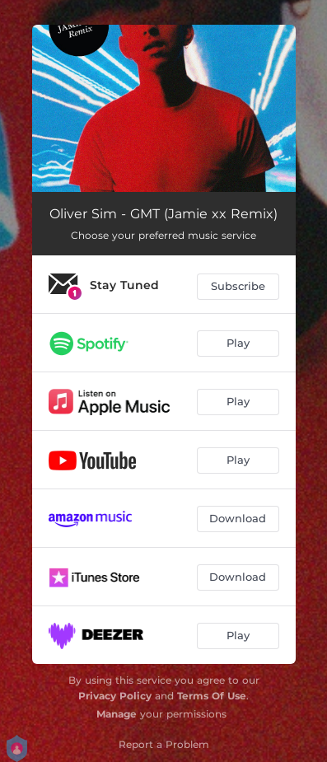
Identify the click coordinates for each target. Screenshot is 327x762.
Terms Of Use (211, 696)
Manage (116, 714)
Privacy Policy (115, 696)
